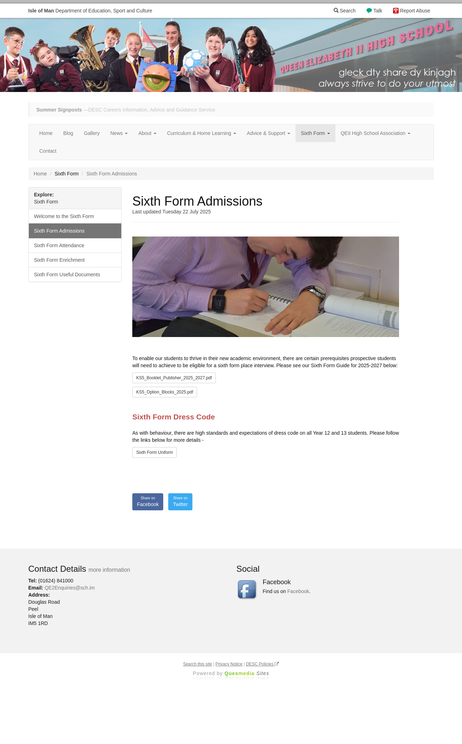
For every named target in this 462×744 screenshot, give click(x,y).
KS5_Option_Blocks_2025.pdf (164, 392)
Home (46, 133)
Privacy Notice (229, 664)
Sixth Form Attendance (59, 245)
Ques (246, 673)
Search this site (197, 664)
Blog (68, 133)
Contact (48, 151)
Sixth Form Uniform (154, 452)
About (147, 133)
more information (109, 570)
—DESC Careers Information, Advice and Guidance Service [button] (126, 110)
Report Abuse (415, 10)
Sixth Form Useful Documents (67, 274)
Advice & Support (268, 133)
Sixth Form (315, 133)
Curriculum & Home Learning (201, 133)
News (119, 133)
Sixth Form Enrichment (59, 260)
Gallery (92, 133)
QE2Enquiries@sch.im (69, 588)
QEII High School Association (375, 133)
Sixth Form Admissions (59, 231)
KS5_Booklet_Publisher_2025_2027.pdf (174, 377)
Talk (377, 10)
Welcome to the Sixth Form (64, 216)
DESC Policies (262, 664)
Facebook (148, 501)
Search (345, 10)
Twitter (180, 501)
